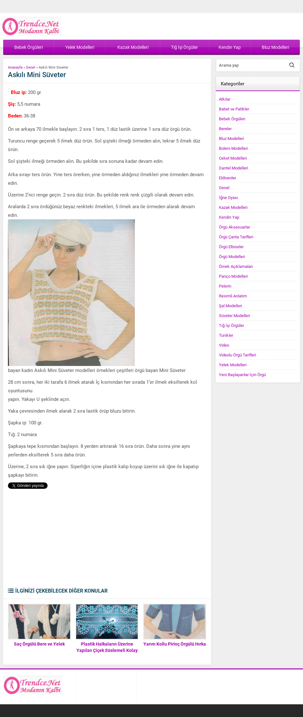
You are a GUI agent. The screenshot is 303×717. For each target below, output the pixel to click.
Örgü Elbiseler (231, 246)
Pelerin (225, 286)
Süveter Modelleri (234, 315)
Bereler (225, 128)
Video (224, 345)
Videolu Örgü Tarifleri (237, 355)
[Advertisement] (106, 539)
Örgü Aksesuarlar (234, 227)
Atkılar (224, 99)
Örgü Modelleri (232, 256)
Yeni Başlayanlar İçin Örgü (242, 374)
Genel (30, 67)
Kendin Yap (229, 217)
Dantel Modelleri (233, 168)
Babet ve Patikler (234, 109)
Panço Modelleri (233, 276)
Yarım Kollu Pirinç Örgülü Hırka (174, 644)
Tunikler (226, 335)
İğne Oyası (228, 197)
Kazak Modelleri (233, 207)
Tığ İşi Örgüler (231, 325)
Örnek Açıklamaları (236, 266)
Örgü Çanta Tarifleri (236, 237)
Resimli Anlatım (233, 296)
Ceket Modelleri (233, 158)
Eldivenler (227, 178)
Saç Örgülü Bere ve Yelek (39, 644)
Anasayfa (15, 67)
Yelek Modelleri (233, 365)
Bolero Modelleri (233, 148)
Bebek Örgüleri (232, 119)
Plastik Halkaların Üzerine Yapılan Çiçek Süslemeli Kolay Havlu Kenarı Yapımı (107, 650)
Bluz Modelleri (231, 138)
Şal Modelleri (230, 306)
